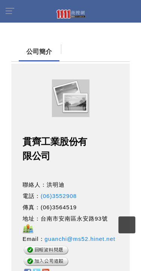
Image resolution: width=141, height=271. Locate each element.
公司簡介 (24, 48)
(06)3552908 (59, 192)
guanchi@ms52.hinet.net (80, 235)
